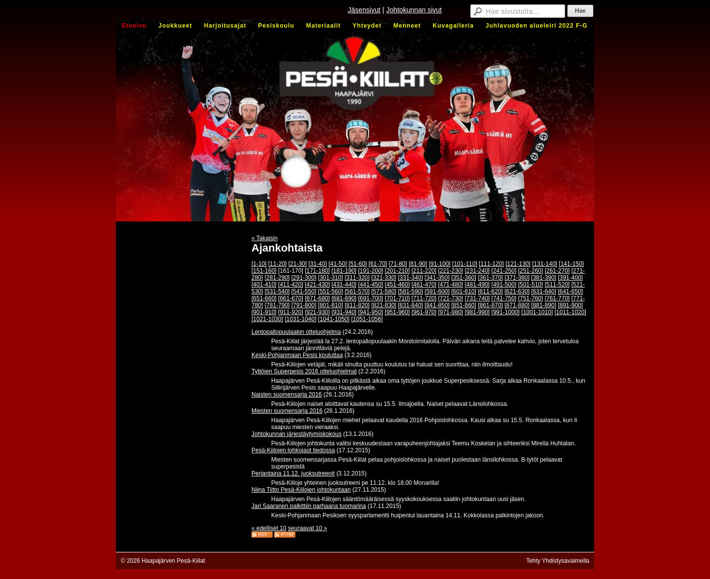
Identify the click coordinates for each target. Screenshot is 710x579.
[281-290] (277, 277)
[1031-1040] (300, 319)
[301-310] (330, 277)
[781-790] (277, 305)
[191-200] (370, 270)
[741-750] (504, 298)
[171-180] (317, 270)
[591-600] (437, 291)
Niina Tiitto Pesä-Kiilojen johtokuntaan (301, 489)
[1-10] (259, 263)
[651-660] (264, 298)
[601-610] (463, 291)
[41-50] (337, 263)
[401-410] (264, 284)
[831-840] (410, 305)
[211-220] (423, 270)
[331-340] (410, 277)
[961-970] (423, 312)
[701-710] (397, 298)
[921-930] (317, 312)
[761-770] (557, 298)
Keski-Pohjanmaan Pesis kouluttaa (297, 355)
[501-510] (530, 284)
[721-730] (450, 298)
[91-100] (440, 263)
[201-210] (397, 270)
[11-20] (277, 263)
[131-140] (544, 263)
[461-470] (423, 284)
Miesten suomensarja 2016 (286, 410)
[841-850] (437, 305)
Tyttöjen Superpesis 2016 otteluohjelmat (303, 371)
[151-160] (264, 270)
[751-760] (530, 298)
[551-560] (330, 291)
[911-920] (290, 312)
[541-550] (304, 291)
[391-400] (570, 277)
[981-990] (477, 312)
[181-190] (343, 270)
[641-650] (570, 291)
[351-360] (463, 277)
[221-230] (450, 270)
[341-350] (437, 277)
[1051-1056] (367, 319)
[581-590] (410, 291)
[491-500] (504, 284)
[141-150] (571, 263)
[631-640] (543, 291)
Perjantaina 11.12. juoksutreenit (293, 473)
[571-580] (383, 291)
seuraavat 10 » (307, 528)
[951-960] (397, 312)
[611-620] (490, 291)
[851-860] (463, 305)
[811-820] (357, 305)
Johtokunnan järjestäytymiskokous (296, 434)
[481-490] (477, 284)
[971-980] (450, 312)
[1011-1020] (570, 312)
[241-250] (504, 270)
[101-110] (464, 263)
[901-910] (264, 312)
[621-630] (517, 291)
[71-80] (398, 263)
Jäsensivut (364, 10)
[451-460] (397, 284)
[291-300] (304, 277)
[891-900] (570, 305)
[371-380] (517, 277)
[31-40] (317, 263)
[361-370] (490, 277)
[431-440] (343, 284)
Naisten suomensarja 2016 (286, 394)
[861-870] (490, 305)
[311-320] (357, 277)
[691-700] (370, 298)
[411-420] (290, 284)
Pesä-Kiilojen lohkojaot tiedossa (293, 450)
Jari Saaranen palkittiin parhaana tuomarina (308, 506)
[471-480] (450, 284)
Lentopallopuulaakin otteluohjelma (296, 331)
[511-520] (557, 284)
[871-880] (517, 305)
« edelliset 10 (268, 528)
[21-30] (297, 263)
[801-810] (330, 305)
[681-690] (343, 298)
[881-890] (543, 305)
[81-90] (418, 263)
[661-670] (290, 298)
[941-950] (370, 312)
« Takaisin (264, 238)
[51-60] (358, 263)
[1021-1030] (267, 319)
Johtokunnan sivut (414, 10)
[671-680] (317, 298)
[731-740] (477, 298)
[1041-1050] (334, 319)
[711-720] (423, 298)
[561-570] (357, 291)
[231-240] (477, 270)
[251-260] (530, 270)
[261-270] (557, 270)
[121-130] (518, 263)
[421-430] (317, 284)
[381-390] (543, 277)
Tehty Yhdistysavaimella (557, 560)
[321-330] (383, 277)
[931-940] (343, 312)
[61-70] (378, 263)
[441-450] (370, 284)
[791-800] (304, 305)
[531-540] (277, 291)
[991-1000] (506, 312)
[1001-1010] (537, 312)
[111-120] (491, 263)
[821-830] (383, 305)
